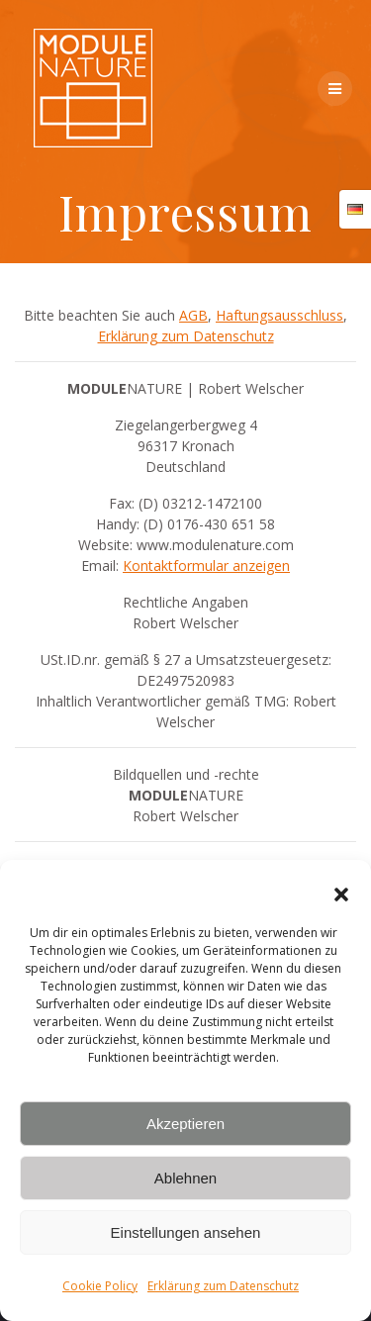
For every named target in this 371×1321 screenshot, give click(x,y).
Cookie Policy (100, 1285)
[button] (341, 894)
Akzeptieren (185, 1123)
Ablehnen (185, 1178)
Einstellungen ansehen (186, 1232)
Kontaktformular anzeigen (206, 565)
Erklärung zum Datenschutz (223, 1285)
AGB (193, 315)
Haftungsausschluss (279, 315)
